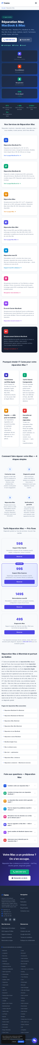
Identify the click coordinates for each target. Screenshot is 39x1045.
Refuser (14, 1041)
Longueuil (4, 953)
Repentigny (5, 958)
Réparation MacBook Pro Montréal (13, 710)
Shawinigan (23, 982)
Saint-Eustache (24, 961)
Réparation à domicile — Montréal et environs (17, 762)
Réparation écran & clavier (12, 321)
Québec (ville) (5, 979)
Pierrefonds (23, 1006)
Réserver (19, 556)
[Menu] (35, 3)
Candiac (22, 1014)
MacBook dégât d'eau (10, 742)
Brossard (23, 953)
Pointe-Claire (5, 1021)
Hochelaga (5, 998)
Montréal (4, 950)
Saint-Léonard (24, 1003)
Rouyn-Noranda (6, 1029)
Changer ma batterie (11, 349)
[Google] (14, 919)
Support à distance (7, 934)
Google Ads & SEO (25, 934)
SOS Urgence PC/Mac (7, 931)
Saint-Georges (24, 987)
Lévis (22, 979)
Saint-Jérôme (24, 958)
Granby (22, 971)
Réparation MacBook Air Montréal (13, 715)
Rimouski (22, 985)
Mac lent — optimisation (10, 752)
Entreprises (23, 905)
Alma (3, 987)
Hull (21, 1027)
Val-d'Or (4, 990)
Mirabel (22, 1016)
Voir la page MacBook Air (12, 183)
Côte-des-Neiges (25, 990)
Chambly (22, 966)
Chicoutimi (5, 1027)
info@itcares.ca (6, 913)
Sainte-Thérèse (24, 1024)
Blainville (4, 961)
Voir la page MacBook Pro (12, 155)
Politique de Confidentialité (16, 1039)
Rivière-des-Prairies (7, 1003)
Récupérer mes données (12, 292)
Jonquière (23, 1029)
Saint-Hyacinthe (6, 971)
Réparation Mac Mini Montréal (12, 726)
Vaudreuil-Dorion (6, 966)
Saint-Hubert (23, 1008)
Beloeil (4, 1016)
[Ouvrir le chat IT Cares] (34, 1040)
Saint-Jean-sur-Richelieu (27, 969)
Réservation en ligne (7, 940)
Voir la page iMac (10, 211)
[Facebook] (10, 919)
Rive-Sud (4, 955)
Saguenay (5, 982)
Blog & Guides (24, 908)
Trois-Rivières (24, 977)
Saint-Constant (24, 1032)
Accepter (21, 1041)
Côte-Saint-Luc (24, 1021)
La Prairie (4, 1014)
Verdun (22, 1000)
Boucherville (23, 963)
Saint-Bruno (23, 1011)
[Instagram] (6, 919)
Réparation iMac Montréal (11, 721)
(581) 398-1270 (9, 40)
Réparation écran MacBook (11, 731)
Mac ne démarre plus (10, 747)
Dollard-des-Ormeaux (26, 1019)
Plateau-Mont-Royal (7, 995)
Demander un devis (19, 878)
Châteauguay (5, 963)
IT (6, 3)
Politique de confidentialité (27, 940)
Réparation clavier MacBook (12, 736)
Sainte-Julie (5, 1011)
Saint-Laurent (24, 995)
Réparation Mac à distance (11, 757)
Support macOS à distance (12, 268)
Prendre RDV (25, 40)
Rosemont (4, 992)
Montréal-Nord (6, 1006)
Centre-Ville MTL (6, 1008)
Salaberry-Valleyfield (7, 969)
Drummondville (24, 974)
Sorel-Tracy (5, 1032)
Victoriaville (5, 985)
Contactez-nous (24, 911)
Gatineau (4, 977)
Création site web (25, 931)
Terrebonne (23, 955)
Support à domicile (7, 937)
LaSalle (4, 1000)
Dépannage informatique (8, 928)
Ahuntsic (22, 992)
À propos (22, 928)
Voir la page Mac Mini (11, 239)
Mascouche (5, 1019)
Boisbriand (5, 1024)
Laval (22, 950)
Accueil (3, 8)
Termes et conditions (26, 937)
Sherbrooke (5, 974)
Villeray (22, 998)
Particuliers (23, 902)
